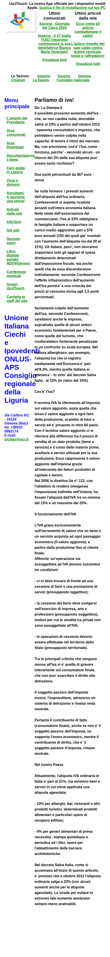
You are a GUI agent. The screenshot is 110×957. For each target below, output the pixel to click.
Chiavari (18, 80)
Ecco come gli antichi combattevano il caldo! (87, 30)
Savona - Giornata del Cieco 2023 (54, 26)
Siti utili (13, 230)
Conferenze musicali (16, 274)
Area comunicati (16, 133)
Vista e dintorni (13, 182)
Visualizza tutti (54, 60)
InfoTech (14, 222)
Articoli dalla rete (14, 211)
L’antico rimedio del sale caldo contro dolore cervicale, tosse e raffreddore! (87, 50)
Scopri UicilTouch (16, 286)
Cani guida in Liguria (16, 170)
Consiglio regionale (73, 80)
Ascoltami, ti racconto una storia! (16, 197)
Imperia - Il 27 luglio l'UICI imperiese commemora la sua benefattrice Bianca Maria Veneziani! (54, 44)
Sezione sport (13, 241)
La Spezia (41, 80)
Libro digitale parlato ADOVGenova (18, 257)
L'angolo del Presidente (17, 120)
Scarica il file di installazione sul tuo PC (72, 8)
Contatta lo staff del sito (17, 299)
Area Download (15, 145)
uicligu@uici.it (16, 439)
